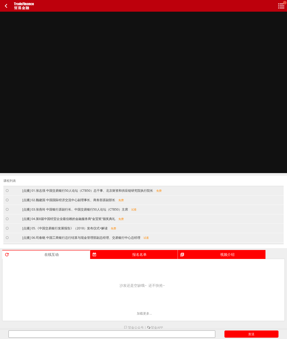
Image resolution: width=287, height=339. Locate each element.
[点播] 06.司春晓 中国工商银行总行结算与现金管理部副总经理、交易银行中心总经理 (85, 237)
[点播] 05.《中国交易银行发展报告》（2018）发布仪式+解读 (69, 228)
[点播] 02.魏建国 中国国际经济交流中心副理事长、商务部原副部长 (73, 200)
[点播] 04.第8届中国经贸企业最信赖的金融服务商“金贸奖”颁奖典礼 (73, 219)
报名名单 (119, 254)
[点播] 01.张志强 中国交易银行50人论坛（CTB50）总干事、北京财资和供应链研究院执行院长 (92, 190)
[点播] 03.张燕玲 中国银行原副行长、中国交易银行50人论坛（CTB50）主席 (79, 209)
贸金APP (155, 327)
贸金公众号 (134, 327)
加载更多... (144, 313)
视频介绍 (207, 254)
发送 (251, 334)
